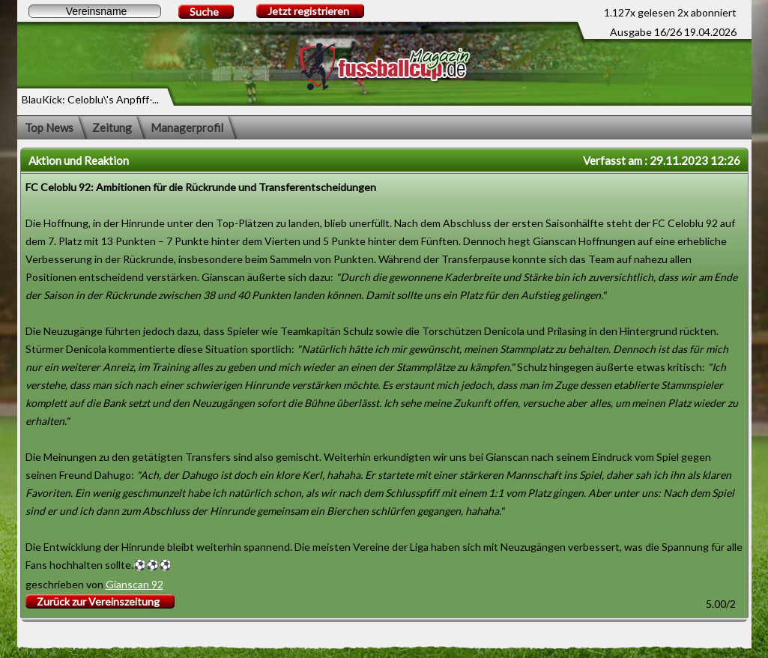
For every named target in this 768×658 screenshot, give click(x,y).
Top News (49, 127)
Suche (204, 11)
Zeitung (112, 127)
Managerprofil (187, 127)
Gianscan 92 (134, 584)
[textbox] (94, 11)
